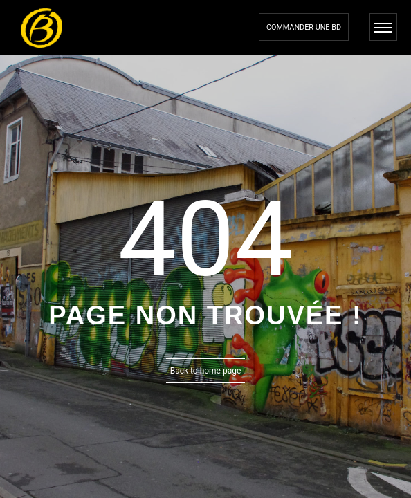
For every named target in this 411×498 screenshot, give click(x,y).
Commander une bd (303, 27)
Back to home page (205, 371)
